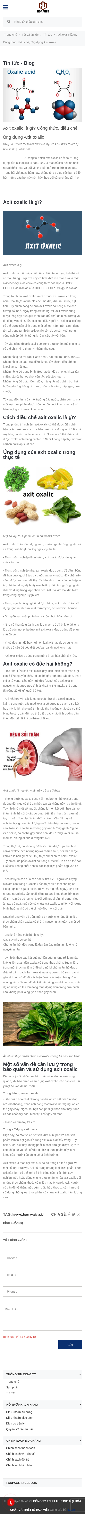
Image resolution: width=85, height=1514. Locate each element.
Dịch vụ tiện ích (16, 1423)
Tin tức (47, 34)
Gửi (70, 1344)
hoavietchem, (20, 1214)
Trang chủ (12, 1381)
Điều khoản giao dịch (19, 1417)
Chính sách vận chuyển (21, 1453)
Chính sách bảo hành (19, 1465)
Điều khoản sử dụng (19, 1412)
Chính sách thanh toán (20, 1448)
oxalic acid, (37, 1214)
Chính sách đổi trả (17, 1459)
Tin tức (10, 1393)
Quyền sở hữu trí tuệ (19, 1429)
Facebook (9, 1487)
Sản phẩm (12, 1387)
